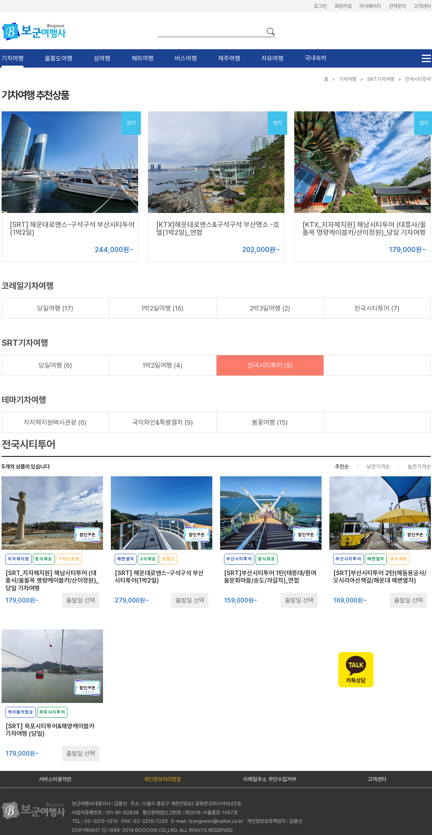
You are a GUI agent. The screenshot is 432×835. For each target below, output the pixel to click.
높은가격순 (419, 466)
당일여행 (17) (55, 308)
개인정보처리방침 (162, 779)
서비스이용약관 (55, 779)
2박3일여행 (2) (270, 308)
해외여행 (142, 58)
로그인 (320, 6)
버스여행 (186, 58)
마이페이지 (370, 6)
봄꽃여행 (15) (270, 422)
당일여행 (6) (55, 365)
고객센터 (422, 6)
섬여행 (102, 58)
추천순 (342, 466)
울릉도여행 (58, 58)
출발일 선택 (80, 600)
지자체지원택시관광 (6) (55, 422)
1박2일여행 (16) (162, 308)
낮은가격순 (378, 466)
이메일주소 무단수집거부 (269, 779)
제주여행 (229, 58)
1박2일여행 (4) (162, 365)
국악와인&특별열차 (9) (162, 422)
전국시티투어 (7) (377, 308)
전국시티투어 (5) (270, 365)
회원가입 (343, 6)
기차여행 (12, 58)
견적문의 (397, 6)
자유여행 (272, 58)
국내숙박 (316, 58)
